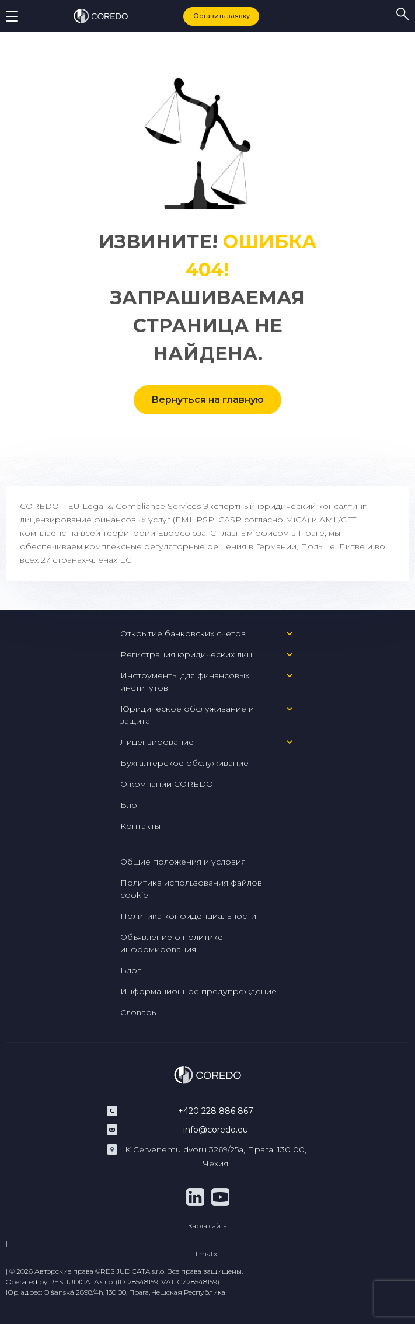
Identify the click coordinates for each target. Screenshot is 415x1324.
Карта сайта (207, 1225)
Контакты (140, 826)
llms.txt (208, 1253)
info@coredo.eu (215, 1129)
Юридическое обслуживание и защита (187, 714)
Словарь (138, 1012)
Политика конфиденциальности (188, 916)
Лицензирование (157, 742)
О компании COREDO (166, 784)
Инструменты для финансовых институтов (184, 681)
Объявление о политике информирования (171, 943)
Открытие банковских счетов (183, 633)
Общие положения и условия (183, 861)
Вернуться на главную (207, 399)
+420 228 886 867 (215, 1111)
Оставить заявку (221, 16)
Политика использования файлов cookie (191, 888)
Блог (130, 805)
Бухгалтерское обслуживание (184, 763)
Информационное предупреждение (198, 991)
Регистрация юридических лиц (186, 654)
